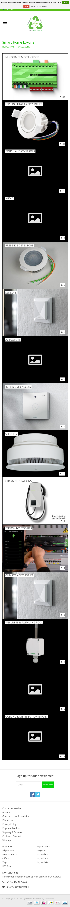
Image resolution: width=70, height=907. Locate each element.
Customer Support (11, 836)
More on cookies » (39, 6)
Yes (65, 3)
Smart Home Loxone (20, 46)
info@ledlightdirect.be (18, 886)
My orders (42, 854)
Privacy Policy (9, 824)
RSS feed (7, 866)
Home (5, 46)
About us (7, 812)
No (26, 6)
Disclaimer (7, 820)
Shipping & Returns (12, 832)
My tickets (42, 858)
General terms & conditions (16, 816)
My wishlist (43, 862)
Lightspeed (49, 898)
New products (9, 854)
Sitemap (6, 839)
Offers (5, 858)
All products (8, 850)
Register (41, 850)
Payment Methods (11, 828)
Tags (4, 862)
